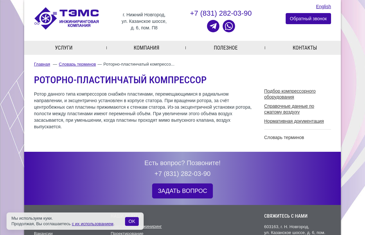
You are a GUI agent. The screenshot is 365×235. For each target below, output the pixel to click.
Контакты (305, 48)
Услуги (63, 48)
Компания (146, 48)
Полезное (226, 48)
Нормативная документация (294, 121)
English (323, 6)
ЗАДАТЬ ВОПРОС (182, 191)
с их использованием (92, 223)
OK (132, 221)
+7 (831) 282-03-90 (221, 13)
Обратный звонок (308, 18)
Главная (42, 64)
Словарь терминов (77, 64)
